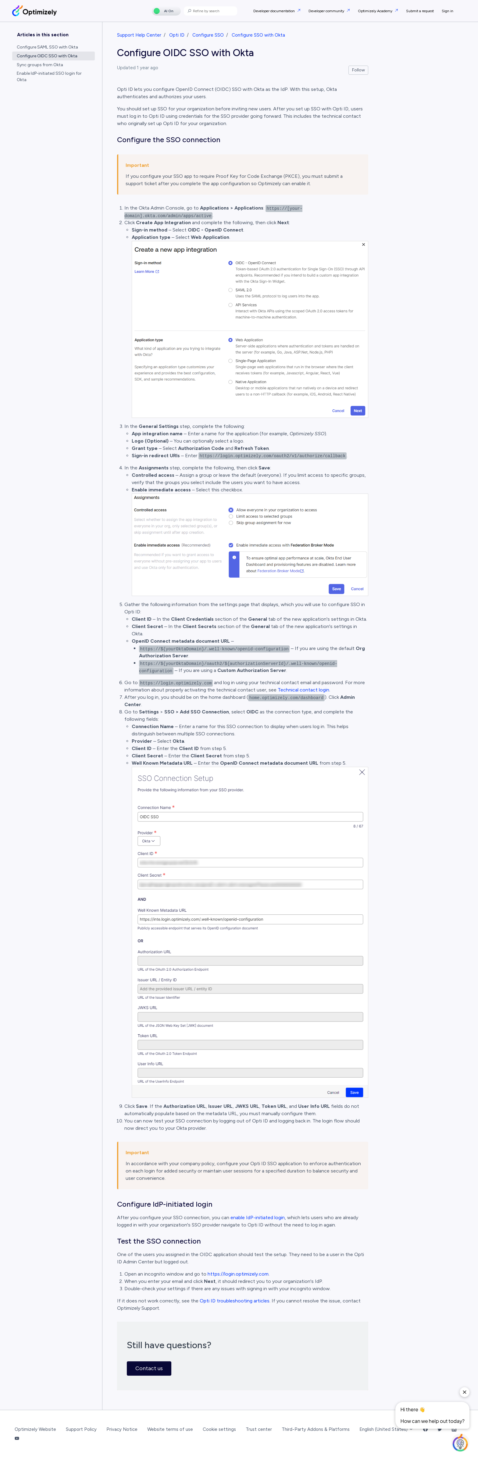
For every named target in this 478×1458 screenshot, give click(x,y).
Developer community (327, 11)
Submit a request (420, 11)
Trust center (259, 1429)
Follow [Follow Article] (358, 70)
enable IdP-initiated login (257, 1217)
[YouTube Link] (17, 1439)
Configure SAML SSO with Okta (47, 47)
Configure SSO (208, 35)
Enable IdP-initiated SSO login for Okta (49, 76)
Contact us (149, 1368)
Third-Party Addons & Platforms (316, 1429)
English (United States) (386, 1429)
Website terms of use (170, 1429)
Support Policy (81, 1429)
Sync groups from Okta (40, 64)
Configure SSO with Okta (258, 35)
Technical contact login (303, 690)
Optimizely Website (35, 1429)
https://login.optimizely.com (238, 1274)
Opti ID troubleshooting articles (234, 1301)
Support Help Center (139, 35)
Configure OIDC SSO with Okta (47, 56)
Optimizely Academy (375, 11)
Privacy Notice (121, 1429)
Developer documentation (274, 11)
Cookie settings (219, 1429)
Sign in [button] (447, 11)
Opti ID (176, 35)
